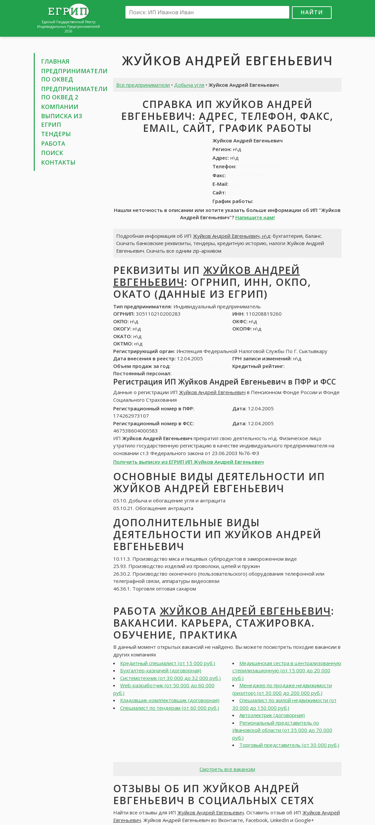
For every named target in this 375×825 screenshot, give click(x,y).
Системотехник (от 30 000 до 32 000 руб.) (170, 678)
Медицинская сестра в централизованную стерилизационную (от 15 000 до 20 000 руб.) (286, 670)
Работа (53, 143)
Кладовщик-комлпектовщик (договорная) (169, 700)
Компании (59, 107)
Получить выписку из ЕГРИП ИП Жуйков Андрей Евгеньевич (188, 461)
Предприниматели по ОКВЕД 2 (74, 93)
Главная (55, 61)
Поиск (52, 153)
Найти (312, 12)
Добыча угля (189, 84)
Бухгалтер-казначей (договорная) (160, 670)
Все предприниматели (143, 84)
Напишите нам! (255, 217)
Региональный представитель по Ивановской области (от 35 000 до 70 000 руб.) (282, 730)
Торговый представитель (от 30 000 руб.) (289, 745)
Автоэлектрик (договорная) (272, 715)
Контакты (58, 162)
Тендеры (56, 134)
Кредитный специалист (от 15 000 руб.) (167, 663)
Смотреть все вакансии (227, 769)
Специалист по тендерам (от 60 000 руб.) (169, 707)
